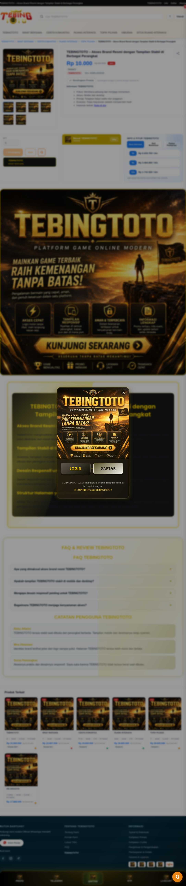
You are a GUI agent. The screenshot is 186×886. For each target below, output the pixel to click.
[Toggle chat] (177, 877)
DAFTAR (108, 468)
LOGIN (76, 468)
